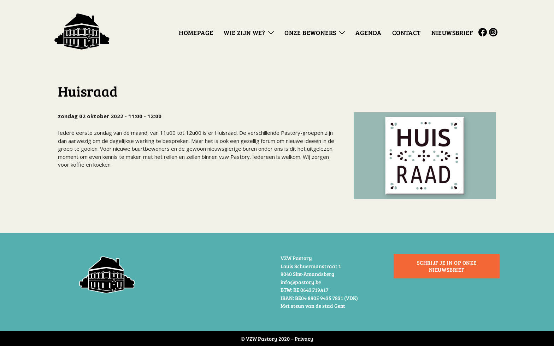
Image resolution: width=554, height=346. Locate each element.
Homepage (196, 32)
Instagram (494, 32)
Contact (406, 32)
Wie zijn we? (244, 32)
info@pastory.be (301, 282)
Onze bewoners (310, 32)
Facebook (483, 32)
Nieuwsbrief (452, 32)
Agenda (368, 32)
